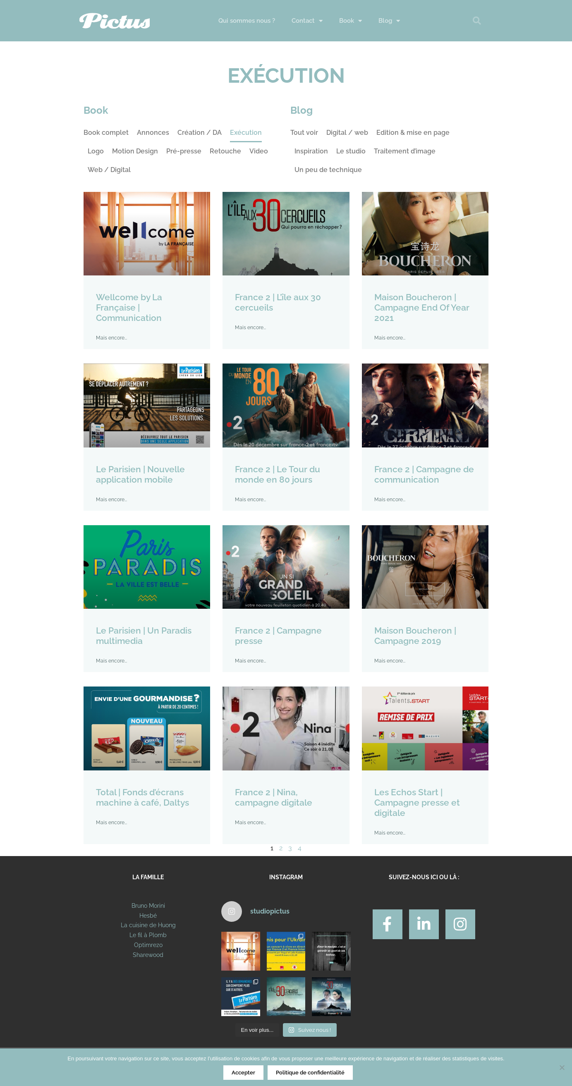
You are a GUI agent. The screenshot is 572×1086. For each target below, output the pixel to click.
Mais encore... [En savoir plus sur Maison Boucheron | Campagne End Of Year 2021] (389, 338)
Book (350, 21)
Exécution (246, 132)
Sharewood (148, 955)
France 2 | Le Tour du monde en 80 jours (277, 474)
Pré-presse (183, 151)
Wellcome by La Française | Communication (129, 307)
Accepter (243, 1072)
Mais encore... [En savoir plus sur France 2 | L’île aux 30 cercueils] (250, 327)
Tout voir (304, 132)
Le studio (351, 151)
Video (258, 151)
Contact (307, 21)
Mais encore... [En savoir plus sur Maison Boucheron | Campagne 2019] (389, 661)
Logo (96, 151)
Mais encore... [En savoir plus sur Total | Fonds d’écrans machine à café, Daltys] (111, 822)
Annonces (153, 132)
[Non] (562, 1067)
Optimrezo (148, 945)
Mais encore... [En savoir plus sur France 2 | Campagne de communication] (389, 499)
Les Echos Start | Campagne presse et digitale (417, 802)
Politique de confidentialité (310, 1072)
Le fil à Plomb (148, 935)
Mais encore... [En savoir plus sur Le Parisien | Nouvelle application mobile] (111, 499)
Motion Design (135, 151)
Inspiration (311, 151)
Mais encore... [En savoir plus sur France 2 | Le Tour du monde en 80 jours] (250, 499)
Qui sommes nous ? (246, 20)
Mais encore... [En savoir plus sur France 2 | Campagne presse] (250, 661)
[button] (477, 20)
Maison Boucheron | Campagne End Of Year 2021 (421, 307)
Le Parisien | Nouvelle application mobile (140, 474)
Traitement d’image (405, 151)
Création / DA (199, 132)
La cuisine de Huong (148, 925)
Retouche (225, 151)
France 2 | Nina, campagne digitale (273, 797)
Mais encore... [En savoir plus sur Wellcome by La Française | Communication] (111, 338)
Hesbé (148, 915)
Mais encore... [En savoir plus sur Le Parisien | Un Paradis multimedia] (111, 661)
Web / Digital (109, 170)
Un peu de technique (328, 170)
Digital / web (347, 132)
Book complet (106, 132)
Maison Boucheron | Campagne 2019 (415, 635)
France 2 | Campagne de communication (424, 474)
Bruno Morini (148, 905)
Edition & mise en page (413, 132)
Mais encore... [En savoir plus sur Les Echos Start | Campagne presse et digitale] (389, 833)
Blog (389, 21)
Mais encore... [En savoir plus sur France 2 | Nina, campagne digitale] (250, 822)
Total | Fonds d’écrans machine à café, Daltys (142, 797)
